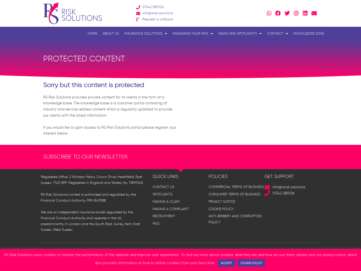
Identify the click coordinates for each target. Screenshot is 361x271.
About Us (111, 33)
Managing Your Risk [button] (193, 33)
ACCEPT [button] (226, 263)
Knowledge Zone (309, 33)
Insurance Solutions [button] (145, 33)
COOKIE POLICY (251, 263)
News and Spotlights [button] (240, 33)
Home (92, 33)
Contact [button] (277, 33)
